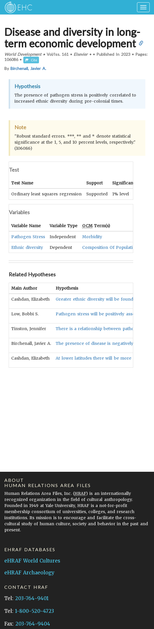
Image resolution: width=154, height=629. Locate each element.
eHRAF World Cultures (32, 561)
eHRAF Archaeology (29, 572)
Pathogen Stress (28, 236)
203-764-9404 (32, 624)
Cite (31, 60)
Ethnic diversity (27, 247)
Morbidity (92, 236)
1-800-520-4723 (34, 611)
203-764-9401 (31, 598)
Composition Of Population (110, 247)
